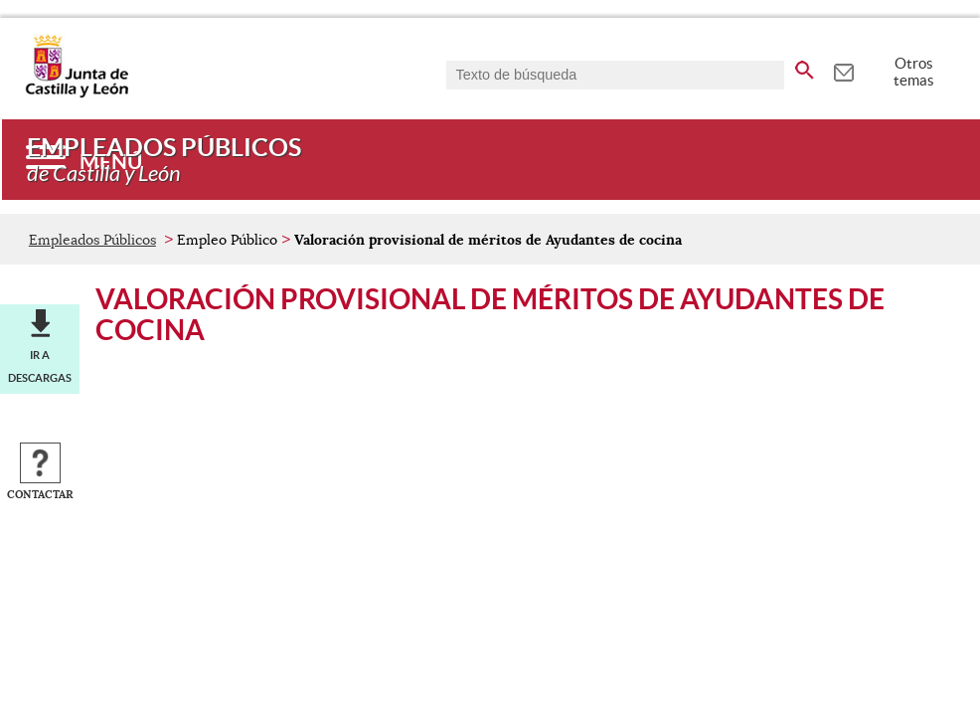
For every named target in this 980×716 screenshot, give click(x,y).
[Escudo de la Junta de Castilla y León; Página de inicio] (76, 93)
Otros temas (914, 72)
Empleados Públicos (92, 240)
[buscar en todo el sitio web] (804, 67)
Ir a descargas (40, 366)
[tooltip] (843, 70)
